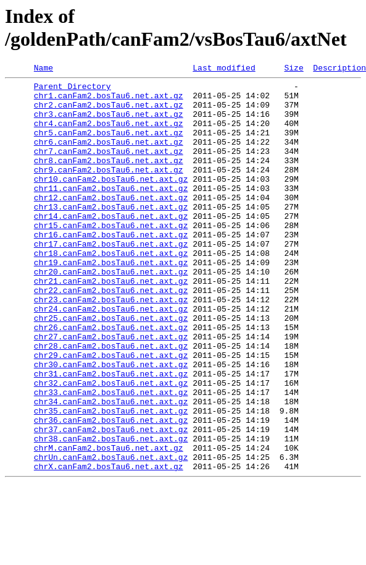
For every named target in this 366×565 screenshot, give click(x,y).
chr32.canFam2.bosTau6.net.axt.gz (111, 445)
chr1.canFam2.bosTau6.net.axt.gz (108, 100)
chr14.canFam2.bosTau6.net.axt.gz (111, 245)
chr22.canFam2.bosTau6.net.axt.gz (111, 334)
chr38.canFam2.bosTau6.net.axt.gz (111, 512)
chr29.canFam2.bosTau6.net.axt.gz (111, 412)
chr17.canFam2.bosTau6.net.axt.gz (111, 278)
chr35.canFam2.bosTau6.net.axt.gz (111, 479)
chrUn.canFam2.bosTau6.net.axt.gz (111, 534)
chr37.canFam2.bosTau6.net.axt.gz (111, 501)
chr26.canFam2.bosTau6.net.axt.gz (111, 378)
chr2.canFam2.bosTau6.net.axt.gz (108, 111)
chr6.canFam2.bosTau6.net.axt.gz (108, 156)
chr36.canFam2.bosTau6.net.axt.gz (111, 490)
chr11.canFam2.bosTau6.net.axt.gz (111, 212)
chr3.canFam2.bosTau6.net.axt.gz (108, 123)
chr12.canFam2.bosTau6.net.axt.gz (111, 223)
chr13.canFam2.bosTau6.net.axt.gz (111, 234)
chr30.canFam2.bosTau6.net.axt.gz (111, 423)
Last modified (224, 69)
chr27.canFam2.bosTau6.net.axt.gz (111, 390)
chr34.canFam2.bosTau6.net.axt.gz (111, 468)
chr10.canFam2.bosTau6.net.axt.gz (111, 200)
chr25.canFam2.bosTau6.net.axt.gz (111, 367)
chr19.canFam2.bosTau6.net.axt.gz (111, 301)
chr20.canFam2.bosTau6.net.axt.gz (111, 312)
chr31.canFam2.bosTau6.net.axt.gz (111, 434)
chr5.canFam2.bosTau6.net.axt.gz (108, 145)
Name (43, 69)
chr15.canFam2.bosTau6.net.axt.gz (111, 256)
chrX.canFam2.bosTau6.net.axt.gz (108, 545)
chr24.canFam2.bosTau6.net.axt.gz (111, 356)
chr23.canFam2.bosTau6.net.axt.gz (111, 345)
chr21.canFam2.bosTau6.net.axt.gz (111, 323)
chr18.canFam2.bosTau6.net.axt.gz (111, 289)
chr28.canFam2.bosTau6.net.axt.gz (111, 401)
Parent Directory (72, 89)
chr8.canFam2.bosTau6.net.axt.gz (108, 178)
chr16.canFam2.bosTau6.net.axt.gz (111, 267)
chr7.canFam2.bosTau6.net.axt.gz (108, 167)
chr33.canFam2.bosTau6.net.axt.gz (111, 456)
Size (293, 69)
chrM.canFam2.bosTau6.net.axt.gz (108, 523)
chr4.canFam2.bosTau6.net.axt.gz (108, 134)
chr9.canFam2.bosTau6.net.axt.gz (108, 189)
